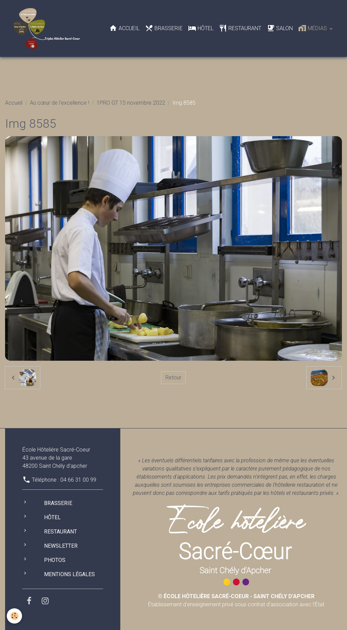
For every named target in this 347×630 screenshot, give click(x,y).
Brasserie (164, 28)
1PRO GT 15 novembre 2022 (131, 103)
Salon (280, 28)
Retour (173, 377)
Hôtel (200, 28)
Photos (54, 560)
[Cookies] (14, 616)
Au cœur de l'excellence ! (59, 103)
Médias (313, 28)
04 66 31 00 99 (78, 480)
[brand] (48, 28)
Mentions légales (69, 574)
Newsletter (61, 546)
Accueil (124, 28)
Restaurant (240, 28)
